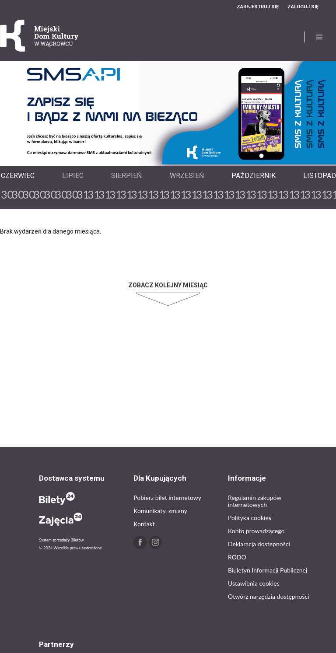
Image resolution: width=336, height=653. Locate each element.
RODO (237, 557)
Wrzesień (187, 175)
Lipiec (73, 175)
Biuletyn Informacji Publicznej (267, 570)
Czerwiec (18, 175)
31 (82, 194)
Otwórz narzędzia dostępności (268, 596)
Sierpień (126, 175)
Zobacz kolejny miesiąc (168, 285)
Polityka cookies (249, 517)
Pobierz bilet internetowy (167, 497)
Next (175, 158)
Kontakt (144, 523)
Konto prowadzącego (256, 530)
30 (6, 194)
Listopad (319, 175)
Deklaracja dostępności (259, 544)
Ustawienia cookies (254, 583)
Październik (253, 175)
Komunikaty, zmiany (160, 510)
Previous (161, 158)
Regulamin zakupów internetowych (254, 501)
